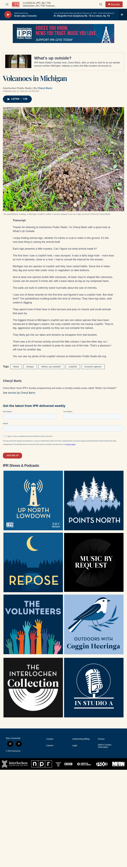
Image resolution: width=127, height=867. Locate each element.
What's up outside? (52, 58)
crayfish (73, 366)
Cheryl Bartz (45, 88)
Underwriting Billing (80, 739)
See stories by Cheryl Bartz (19, 392)
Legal (74, 745)
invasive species (93, 366)
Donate (115, 4)
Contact (49, 739)
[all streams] (122, 14)
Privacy (101, 739)
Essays (30, 366)
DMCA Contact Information (104, 746)
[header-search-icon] (101, 4)
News (16, 366)
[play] (8, 14)
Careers (49, 745)
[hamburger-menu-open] (7, 4)
